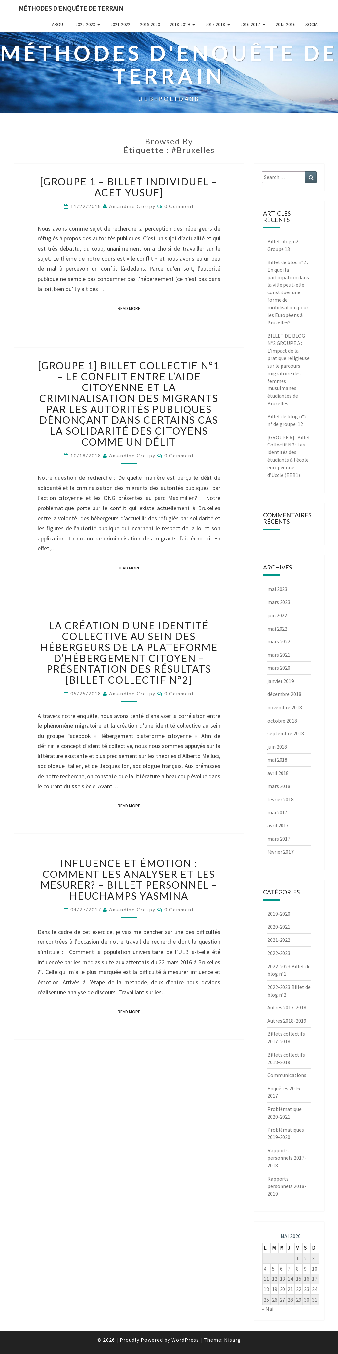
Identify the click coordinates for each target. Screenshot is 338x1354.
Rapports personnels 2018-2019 (286, 1186)
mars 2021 (278, 654)
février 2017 (280, 851)
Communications (286, 1075)
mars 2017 (278, 838)
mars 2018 (278, 786)
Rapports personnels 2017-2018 (286, 1158)
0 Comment (179, 206)
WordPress (185, 1340)
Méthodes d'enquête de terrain (71, 8)
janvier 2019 (280, 681)
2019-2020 (150, 24)
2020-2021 (278, 926)
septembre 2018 (285, 733)
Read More (131, 308)
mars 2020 (278, 667)
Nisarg (232, 1340)
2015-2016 (285, 24)
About (58, 24)
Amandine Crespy (132, 206)
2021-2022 (120, 24)
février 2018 (280, 799)
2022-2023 (85, 24)
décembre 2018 (284, 694)
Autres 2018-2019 (286, 1020)
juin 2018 (277, 746)
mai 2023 (277, 589)
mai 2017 (277, 812)
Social (312, 24)
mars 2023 (278, 602)
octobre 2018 (282, 720)
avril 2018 (278, 773)
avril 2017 (278, 825)
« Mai (267, 1309)
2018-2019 (180, 24)
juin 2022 (277, 615)
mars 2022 (278, 641)
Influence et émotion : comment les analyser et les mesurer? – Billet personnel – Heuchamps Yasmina (129, 879)
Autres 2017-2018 (286, 1007)
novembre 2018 (284, 707)
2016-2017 (250, 24)
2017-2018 (215, 24)
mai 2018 (277, 759)
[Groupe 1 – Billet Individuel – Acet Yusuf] (129, 186)
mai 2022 (277, 628)
